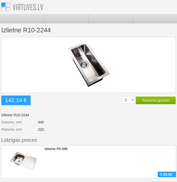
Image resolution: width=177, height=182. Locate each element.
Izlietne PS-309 (56, 149)
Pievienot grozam (155, 100)
